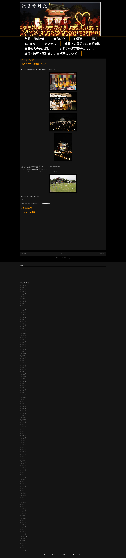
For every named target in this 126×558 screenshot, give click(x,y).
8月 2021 (22, 381)
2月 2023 (22, 349)
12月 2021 (22, 374)
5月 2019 (22, 429)
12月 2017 (22, 460)
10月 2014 (22, 502)
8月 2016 (22, 483)
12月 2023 (22, 332)
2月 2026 (22, 293)
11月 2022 (22, 355)
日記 (94, 38)
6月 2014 (22, 510)
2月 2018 (22, 456)
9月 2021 (22, 380)
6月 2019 (22, 428)
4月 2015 (22, 497)
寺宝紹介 (59, 38)
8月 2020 (22, 403)
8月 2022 (22, 360)
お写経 (78, 38)
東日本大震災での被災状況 (82, 43)
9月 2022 (22, 358)
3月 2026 (22, 291)
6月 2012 (22, 547)
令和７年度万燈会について (77, 48)
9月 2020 (22, 401)
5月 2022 (22, 365)
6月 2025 (22, 301)
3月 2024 (22, 326)
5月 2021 (22, 387)
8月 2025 (22, 300)
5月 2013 (22, 527)
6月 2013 (22, 526)
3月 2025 (22, 307)
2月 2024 (22, 328)
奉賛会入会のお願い (38, 48)
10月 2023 (22, 335)
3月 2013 (22, 531)
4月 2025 (22, 305)
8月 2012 (22, 543)
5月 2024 (22, 323)
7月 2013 (22, 524)
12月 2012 (22, 536)
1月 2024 (22, 330)
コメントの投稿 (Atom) (64, 258)
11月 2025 (22, 298)
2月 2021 (22, 392)
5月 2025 (22, 303)
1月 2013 (22, 534)
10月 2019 (22, 421)
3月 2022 (22, 369)
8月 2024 (22, 319)
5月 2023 (22, 344)
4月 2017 (22, 472)
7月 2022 (22, 362)
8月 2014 (22, 506)
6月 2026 (22, 285)
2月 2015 (22, 499)
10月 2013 (22, 518)
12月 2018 (22, 438)
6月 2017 (22, 469)
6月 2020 (22, 406)
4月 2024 (22, 324)
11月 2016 (22, 479)
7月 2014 (22, 508)
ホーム (63, 253)
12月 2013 (22, 515)
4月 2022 (22, 367)
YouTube (30, 43)
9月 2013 (22, 520)
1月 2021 (22, 394)
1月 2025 (22, 310)
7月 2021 (22, 383)
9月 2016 (22, 481)
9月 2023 (22, 337)
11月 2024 (22, 314)
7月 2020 (22, 405)
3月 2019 (22, 433)
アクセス (50, 43)
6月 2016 (22, 485)
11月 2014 (22, 501)
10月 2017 (22, 463)
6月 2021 (22, 385)
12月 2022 (22, 353)
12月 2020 (22, 396)
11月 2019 (22, 419)
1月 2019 (22, 437)
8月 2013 (22, 522)
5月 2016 (22, 486)
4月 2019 (22, 431)
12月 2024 (22, 312)
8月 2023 (22, 339)
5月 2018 (22, 451)
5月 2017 (22, 470)
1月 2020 (22, 415)
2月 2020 (22, 413)
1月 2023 (22, 351)
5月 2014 (22, 511)
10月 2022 (22, 357)
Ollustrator (67, 554)
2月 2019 (22, 435)
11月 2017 (22, 462)
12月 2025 (22, 296)
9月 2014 (22, 504)
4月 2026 (22, 289)
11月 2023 (22, 333)
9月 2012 (22, 542)
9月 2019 (22, 422)
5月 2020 (22, 408)
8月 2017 (22, 465)
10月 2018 (22, 442)
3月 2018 (22, 454)
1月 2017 (22, 477)
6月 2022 (22, 364)
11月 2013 (22, 517)
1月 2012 (22, 550)
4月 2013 (22, 529)
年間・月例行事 (35, 38)
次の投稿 (24, 253)
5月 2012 (22, 549)
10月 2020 (22, 399)
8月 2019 (22, 424)
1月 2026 (22, 294)
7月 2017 (22, 467)
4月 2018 (22, 453)
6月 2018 (22, 449)
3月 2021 (22, 390)
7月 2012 (22, 545)
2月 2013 (22, 533)
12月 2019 (22, 417)
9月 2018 (22, 444)
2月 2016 (22, 492)
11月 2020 (22, 397)
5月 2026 (22, 287)
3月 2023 (22, 348)
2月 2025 (22, 309)
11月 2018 (22, 440)
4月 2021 (22, 389)
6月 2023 (22, 342)
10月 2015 (22, 495)
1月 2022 (22, 373)
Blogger (81, 554)
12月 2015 (22, 493)
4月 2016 (22, 488)
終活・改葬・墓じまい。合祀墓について (51, 53)
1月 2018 (22, 458)
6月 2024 (22, 321)
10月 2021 (22, 378)
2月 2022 (22, 371)
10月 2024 (22, 316)
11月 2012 (22, 538)
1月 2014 (22, 513)
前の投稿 (102, 253)
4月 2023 (22, 346)
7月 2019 (22, 426)
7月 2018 (22, 447)
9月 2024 (22, 317)
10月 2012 (22, 540)
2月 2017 (22, 476)
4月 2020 (22, 410)
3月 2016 (22, 490)
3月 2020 (22, 412)
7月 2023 (22, 341)
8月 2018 (22, 445)
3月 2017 (22, 474)
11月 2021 (22, 376)
